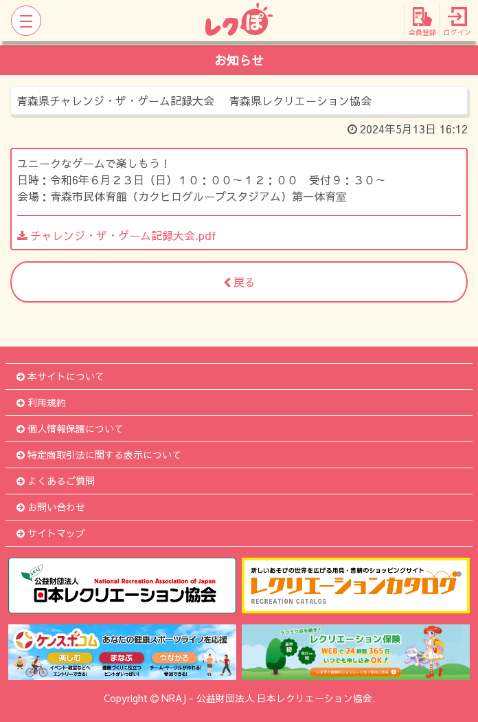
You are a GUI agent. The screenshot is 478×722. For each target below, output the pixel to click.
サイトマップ (50, 533)
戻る (239, 281)
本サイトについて (60, 376)
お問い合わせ (50, 507)
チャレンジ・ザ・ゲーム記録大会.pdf (116, 235)
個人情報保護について (70, 428)
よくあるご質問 (55, 481)
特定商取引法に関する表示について (98, 454)
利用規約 (41, 402)
